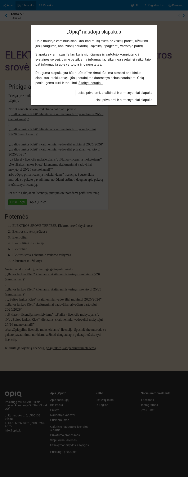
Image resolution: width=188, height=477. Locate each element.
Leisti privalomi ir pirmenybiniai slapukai (123, 100)
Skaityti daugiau (91, 83)
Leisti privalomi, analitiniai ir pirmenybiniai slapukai (115, 93)
